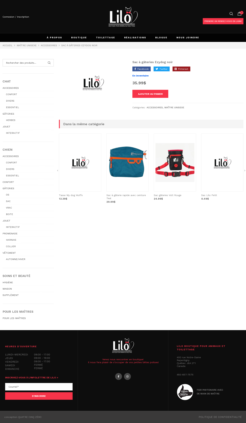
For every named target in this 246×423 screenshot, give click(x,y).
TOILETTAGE (105, 37)
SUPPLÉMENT (11, 295)
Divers (10, 101)
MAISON (7, 288)
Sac (8, 201)
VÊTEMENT (9, 252)
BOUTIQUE (79, 37)
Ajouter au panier (153, 94)
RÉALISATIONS (135, 37)
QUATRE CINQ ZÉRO (30, 417)
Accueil (7, 45)
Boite (9, 214)
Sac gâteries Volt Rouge (167, 195)
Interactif (13, 133)
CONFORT (8, 182)
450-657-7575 (185, 374)
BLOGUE (161, 37)
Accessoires (49, 45)
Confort (11, 94)
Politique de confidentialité (220, 417)
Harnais (11, 240)
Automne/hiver (15, 259)
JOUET (6, 126)
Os (7, 194)
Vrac (9, 207)
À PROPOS (54, 37)
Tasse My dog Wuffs (71, 195)
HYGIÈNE (8, 282)
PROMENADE (10, 233)
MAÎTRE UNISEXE (27, 45)
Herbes (10, 120)
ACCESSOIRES (11, 88)
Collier (11, 246)
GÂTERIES (8, 113)
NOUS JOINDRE (187, 37)
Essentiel (12, 107)
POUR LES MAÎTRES (14, 318)
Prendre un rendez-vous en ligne (223, 21)
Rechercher (49, 63)
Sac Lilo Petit (209, 195)
